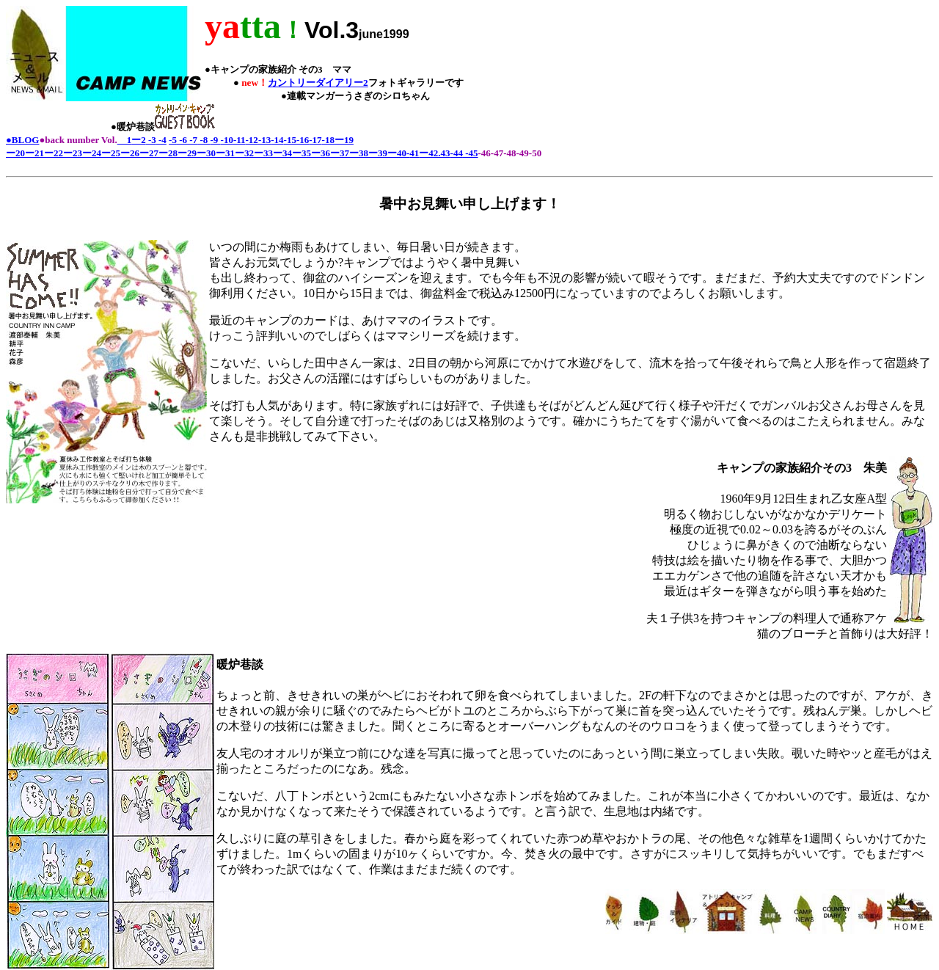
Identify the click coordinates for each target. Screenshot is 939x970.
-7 (192, 139)
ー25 (110, 152)
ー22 (53, 152)
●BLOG (22, 139)
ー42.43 (434, 152)
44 (458, 152)
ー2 (138, 139)
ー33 (263, 152)
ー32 (244, 152)
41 (414, 152)
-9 (215, 139)
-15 (290, 139)
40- (403, 152)
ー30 (206, 152)
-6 (182, 139)
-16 (302, 139)
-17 (315, 139)
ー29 (187, 152)
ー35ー (306, 152)
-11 (239, 139)
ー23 (72, 152)
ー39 (377, 152)
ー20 (15, 152)
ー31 (225, 152)
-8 (203, 139)
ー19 (344, 139)
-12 (252, 139)
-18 (328, 139)
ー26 (129, 152)
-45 (470, 152)
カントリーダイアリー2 (318, 82)
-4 (161, 139)
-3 (151, 139)
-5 (173, 139)
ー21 (34, 152)
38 (363, 152)
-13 (264, 139)
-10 (227, 139)
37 (344, 152)
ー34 (282, 152)
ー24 (91, 152)
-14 (277, 139)
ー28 (168, 152)
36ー (330, 152)
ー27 (148, 152)
